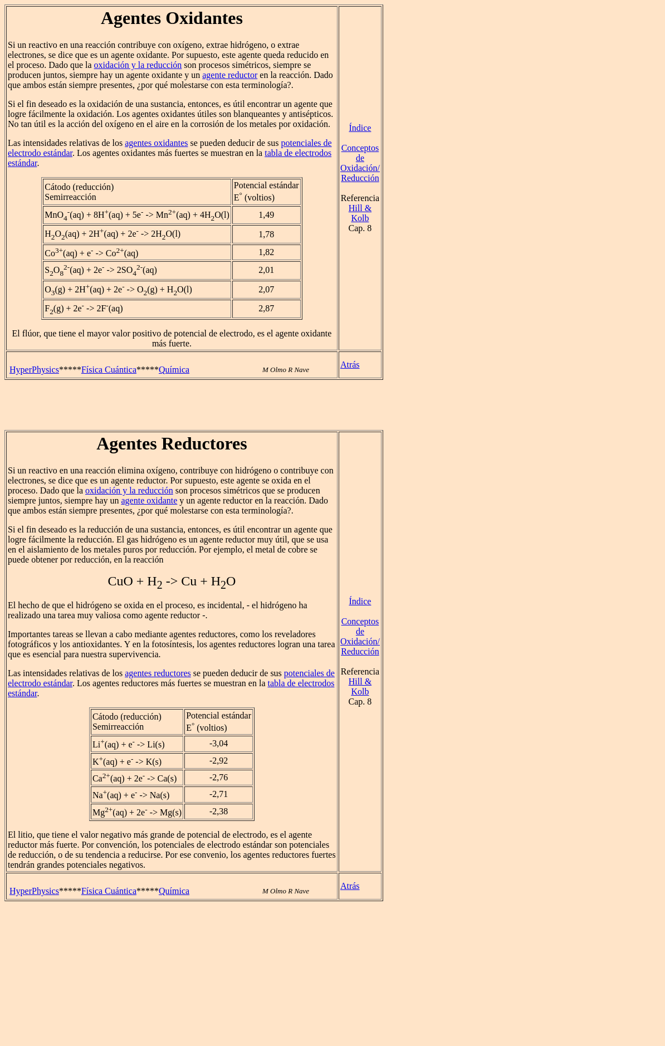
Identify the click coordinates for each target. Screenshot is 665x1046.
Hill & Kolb (360, 213)
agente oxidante (149, 500)
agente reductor (229, 75)
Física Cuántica (108, 369)
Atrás (350, 364)
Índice (360, 128)
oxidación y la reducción (138, 65)
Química (174, 369)
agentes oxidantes (156, 143)
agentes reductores (158, 673)
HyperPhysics (34, 369)
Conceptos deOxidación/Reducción (360, 163)
